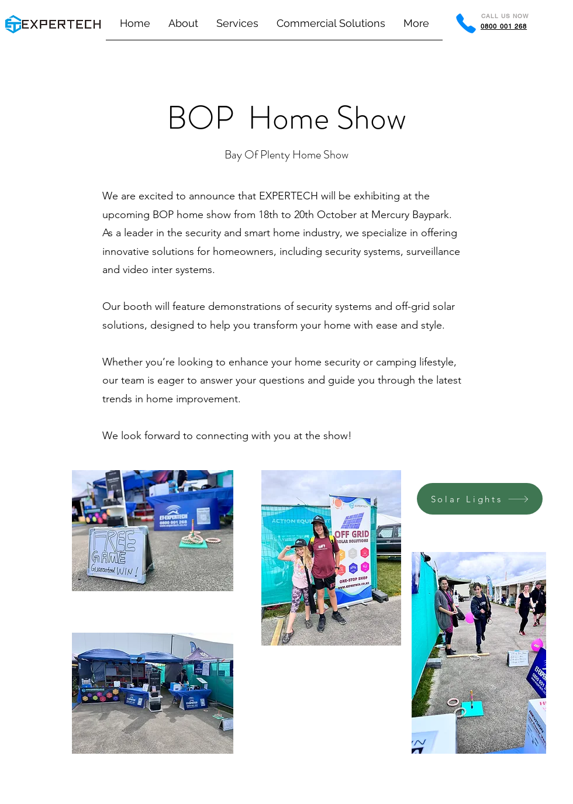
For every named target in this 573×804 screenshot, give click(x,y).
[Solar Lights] (480, 499)
